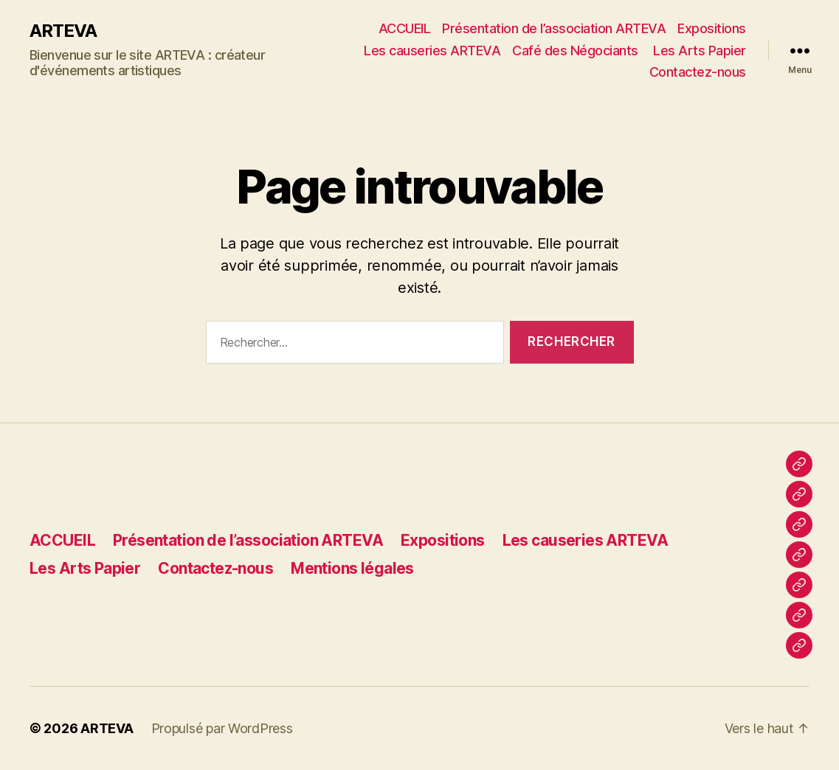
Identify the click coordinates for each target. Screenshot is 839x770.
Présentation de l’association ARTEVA (554, 28)
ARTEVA (63, 31)
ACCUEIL (405, 28)
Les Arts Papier (699, 50)
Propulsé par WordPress (222, 728)
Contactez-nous (697, 72)
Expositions (711, 28)
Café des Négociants (576, 50)
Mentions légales (352, 568)
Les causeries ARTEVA (432, 50)
